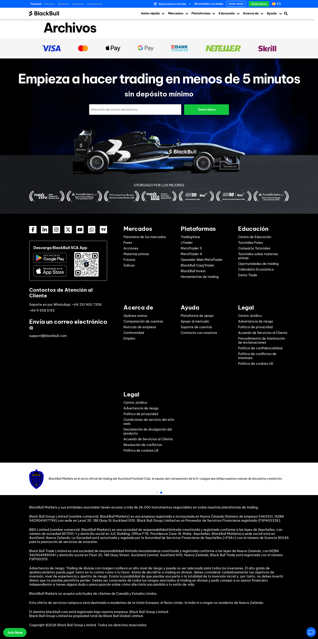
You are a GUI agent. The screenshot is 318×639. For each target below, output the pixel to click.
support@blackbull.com (48, 336)
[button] (157, 492)
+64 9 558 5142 (42, 310)
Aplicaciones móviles (172, 3)
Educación (227, 13)
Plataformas (201, 13)
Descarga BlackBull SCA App (60, 247)
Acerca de (251, 13)
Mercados (175, 13)
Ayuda (272, 13)
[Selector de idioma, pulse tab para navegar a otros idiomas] (277, 4)
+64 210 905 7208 (86, 304)
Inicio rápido (150, 13)
